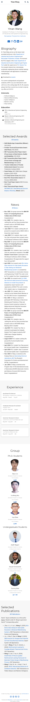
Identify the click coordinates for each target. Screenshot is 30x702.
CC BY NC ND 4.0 (25, 693)
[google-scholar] (12, 42)
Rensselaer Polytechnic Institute (10, 58)
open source (19, 699)
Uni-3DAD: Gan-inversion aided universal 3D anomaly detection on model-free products (16, 280)
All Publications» (15, 614)
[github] (15, 42)
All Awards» (15, 140)
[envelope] (9, 42)
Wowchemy (10, 699)
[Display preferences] (28, 2)
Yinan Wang (15, 2)
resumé (13, 77)
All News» (15, 208)
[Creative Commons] (15, 697)
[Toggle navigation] (2, 2)
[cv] (21, 42)
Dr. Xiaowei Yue (22, 65)
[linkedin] (18, 42)
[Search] (25, 2)
